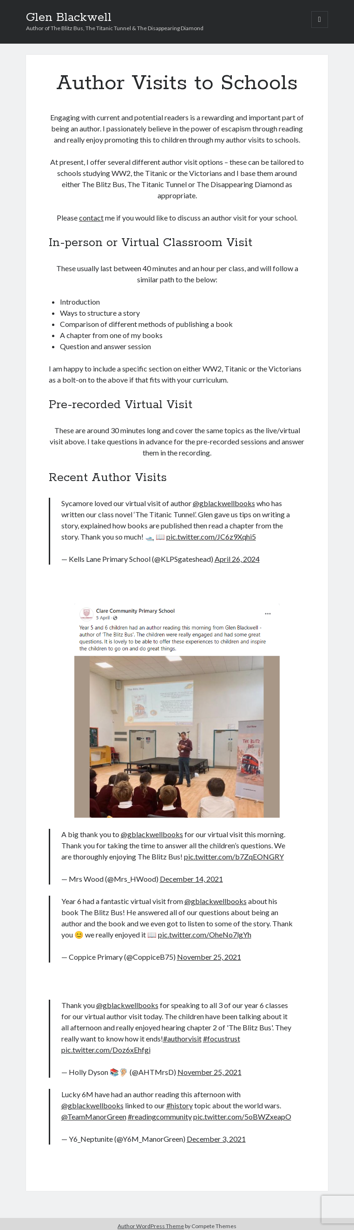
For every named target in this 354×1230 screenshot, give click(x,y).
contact (91, 217)
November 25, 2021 (209, 956)
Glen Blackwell (68, 17)
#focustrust (221, 1038)
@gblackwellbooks (224, 503)
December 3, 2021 (216, 1138)
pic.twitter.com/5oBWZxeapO (242, 1116)
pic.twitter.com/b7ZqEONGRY (234, 856)
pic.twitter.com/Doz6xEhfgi (106, 1049)
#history (179, 1105)
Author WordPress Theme (151, 1226)
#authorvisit (182, 1038)
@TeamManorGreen (93, 1116)
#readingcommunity (160, 1116)
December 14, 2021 (191, 878)
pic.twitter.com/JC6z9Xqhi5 (211, 536)
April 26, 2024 (237, 558)
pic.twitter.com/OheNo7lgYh (204, 934)
